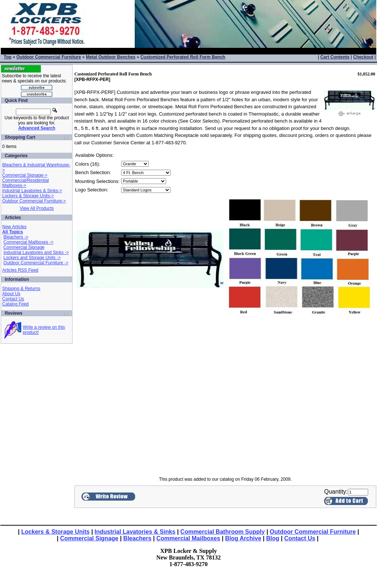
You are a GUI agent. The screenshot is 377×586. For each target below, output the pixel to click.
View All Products (37, 208)
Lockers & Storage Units (55, 532)
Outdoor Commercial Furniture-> (34, 201)
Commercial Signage (23, 247)
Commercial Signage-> (24, 175)
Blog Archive (243, 538)
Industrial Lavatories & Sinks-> (32, 190)
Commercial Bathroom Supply (222, 532)
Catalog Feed (15, 304)
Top (7, 57)
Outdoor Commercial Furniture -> (35, 262)
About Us (11, 293)
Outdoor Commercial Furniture (48, 57)
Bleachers (137, 538)
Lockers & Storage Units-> (28, 195)
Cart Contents (334, 57)
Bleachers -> (15, 237)
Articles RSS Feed (20, 270)
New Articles (14, 226)
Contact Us (13, 298)
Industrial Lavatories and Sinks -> (36, 252)
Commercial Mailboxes (188, 538)
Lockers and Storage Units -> (32, 257)
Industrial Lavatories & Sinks (135, 532)
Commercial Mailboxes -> (28, 242)
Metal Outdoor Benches (110, 57)
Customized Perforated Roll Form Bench (182, 57)
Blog (272, 538)
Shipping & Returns (21, 288)
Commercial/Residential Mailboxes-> (25, 183)
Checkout (363, 57)
